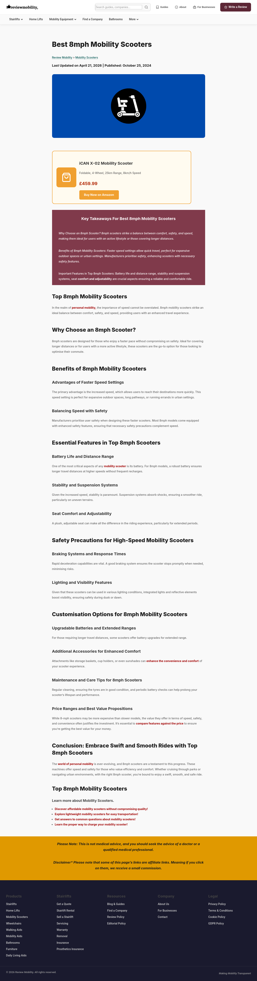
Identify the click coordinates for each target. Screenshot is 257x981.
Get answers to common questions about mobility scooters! (95, 819)
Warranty (62, 929)
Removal (62, 936)
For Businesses (204, 7)
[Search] (118, 7)
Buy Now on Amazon (99, 195)
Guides (162, 7)
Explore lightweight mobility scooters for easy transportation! (96, 814)
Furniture (11, 949)
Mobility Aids (14, 936)
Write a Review (235, 7)
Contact (163, 917)
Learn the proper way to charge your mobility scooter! (91, 824)
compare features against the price (159, 723)
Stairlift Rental (65, 910)
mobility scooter (115, 466)
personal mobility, (84, 307)
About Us (163, 904)
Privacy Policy (217, 904)
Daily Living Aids (16, 955)
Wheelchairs (13, 923)
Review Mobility (62, 57)
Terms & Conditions (220, 910)
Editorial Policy (116, 923)
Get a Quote (64, 904)
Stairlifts (16, 19)
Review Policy (115, 917)
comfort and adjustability (95, 279)
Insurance (63, 942)
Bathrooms (116, 19)
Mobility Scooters (86, 57)
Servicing (62, 923)
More (134, 19)
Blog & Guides (116, 904)
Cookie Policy (216, 917)
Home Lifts (36, 19)
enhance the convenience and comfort (172, 661)
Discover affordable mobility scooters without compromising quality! (101, 809)
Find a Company (93, 19)
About (180, 7)
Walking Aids (14, 929)
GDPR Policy (216, 923)
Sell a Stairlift (65, 917)
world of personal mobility (75, 764)
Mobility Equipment (62, 19)
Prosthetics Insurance (70, 949)
